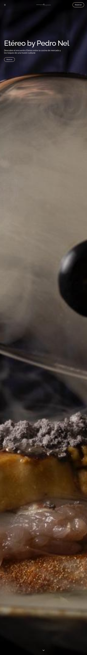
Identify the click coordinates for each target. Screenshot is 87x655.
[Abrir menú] (5, 5)
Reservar (9, 59)
